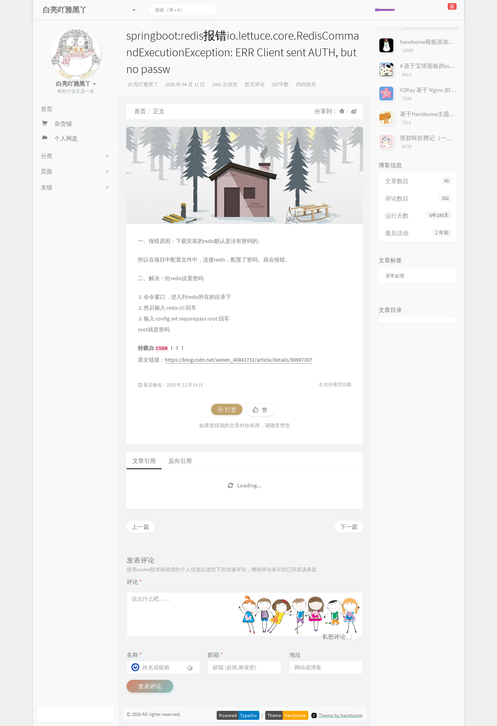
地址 (295, 654)
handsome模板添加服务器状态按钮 (444, 41)
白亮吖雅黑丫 (143, 84)
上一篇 (140, 526)
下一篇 (349, 526)
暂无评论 (255, 84)
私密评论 (334, 636)
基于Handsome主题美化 (430, 114)
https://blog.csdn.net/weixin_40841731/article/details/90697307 (238, 359)
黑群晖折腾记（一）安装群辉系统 (443, 138)
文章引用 (144, 460)
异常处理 (395, 276)
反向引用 (180, 460)
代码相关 (306, 84)
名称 (134, 654)
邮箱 (215, 654)
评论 (134, 582)
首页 (140, 111)
